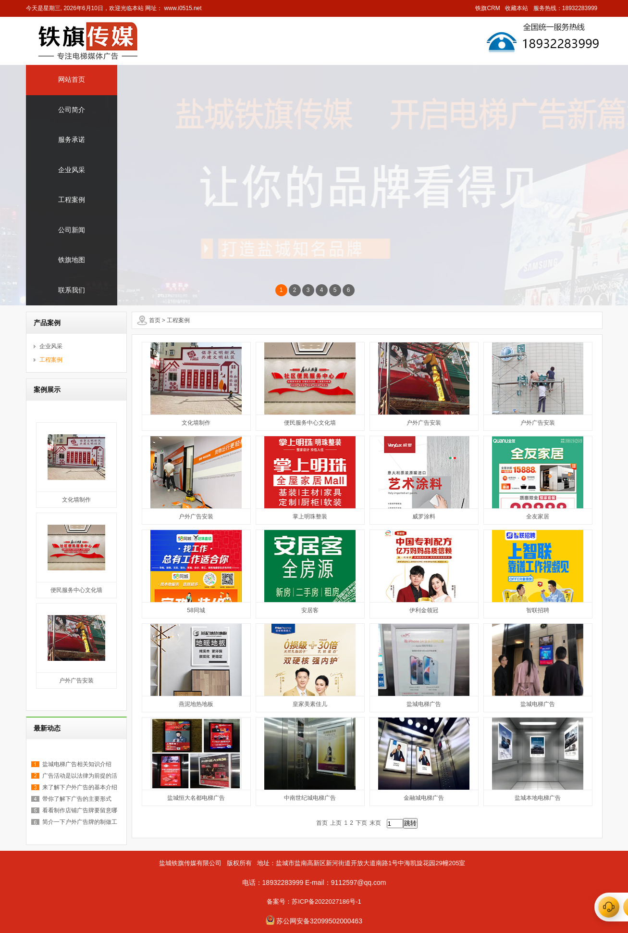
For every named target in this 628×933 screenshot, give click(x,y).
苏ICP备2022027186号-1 (326, 901)
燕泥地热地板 (196, 704)
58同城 (196, 610)
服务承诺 (71, 139)
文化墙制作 (76, 499)
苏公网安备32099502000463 (318, 921)
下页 (361, 823)
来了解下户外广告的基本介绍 (79, 787)
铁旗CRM (487, 8)
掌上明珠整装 (310, 516)
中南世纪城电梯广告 (310, 797)
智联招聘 (537, 610)
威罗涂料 (423, 516)
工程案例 (71, 199)
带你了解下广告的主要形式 (76, 798)
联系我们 (71, 290)
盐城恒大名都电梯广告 (196, 797)
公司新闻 (71, 230)
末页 (375, 823)
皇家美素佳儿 (310, 704)
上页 (336, 823)
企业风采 (71, 170)
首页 (154, 320)
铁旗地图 (71, 260)
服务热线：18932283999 (565, 8)
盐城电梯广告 (423, 704)
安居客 (310, 610)
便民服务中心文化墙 (76, 590)
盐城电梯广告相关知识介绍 (76, 764)
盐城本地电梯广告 (538, 797)
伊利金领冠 (423, 610)
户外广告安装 (76, 680)
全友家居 (537, 516)
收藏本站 (516, 8)
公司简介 (71, 109)
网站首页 (71, 79)
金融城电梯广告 (424, 797)
